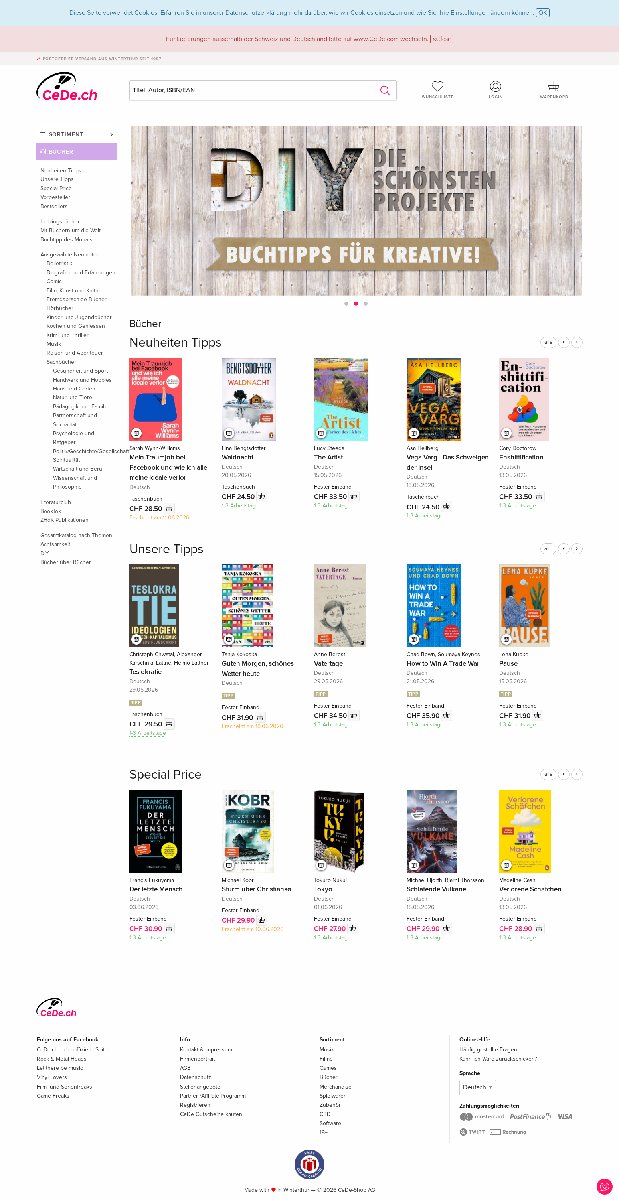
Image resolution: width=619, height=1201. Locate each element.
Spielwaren (333, 1096)
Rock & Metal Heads (62, 1058)
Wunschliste (438, 89)
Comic (54, 281)
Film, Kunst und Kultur (74, 290)
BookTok (50, 511)
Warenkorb (554, 89)
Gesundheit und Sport (80, 370)
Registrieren (195, 1105)
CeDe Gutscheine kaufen (211, 1114)
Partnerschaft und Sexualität (75, 420)
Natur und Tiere (72, 397)
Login (496, 89)
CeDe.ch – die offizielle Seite (72, 1049)
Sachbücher (61, 362)
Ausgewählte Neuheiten (70, 254)
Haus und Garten (74, 388)
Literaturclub (55, 502)
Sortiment (66, 134)
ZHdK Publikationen (64, 520)
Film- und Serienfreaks (64, 1086)
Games (328, 1068)
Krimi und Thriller (68, 335)
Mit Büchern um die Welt (70, 230)
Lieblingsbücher (60, 221)
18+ (324, 1132)
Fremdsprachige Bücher (77, 299)
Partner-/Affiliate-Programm (213, 1096)
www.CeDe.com (376, 39)
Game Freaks (53, 1096)
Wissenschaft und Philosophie (75, 482)
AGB (185, 1068)
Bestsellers (54, 206)
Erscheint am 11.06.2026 (159, 517)
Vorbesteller (55, 197)
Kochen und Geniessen (76, 326)
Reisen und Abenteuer (75, 352)
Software (330, 1123)
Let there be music (60, 1068)
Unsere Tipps (57, 179)
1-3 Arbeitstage (240, 505)
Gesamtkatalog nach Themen (76, 535)
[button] (346, 304)
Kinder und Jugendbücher (79, 317)
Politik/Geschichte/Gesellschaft (85, 451)
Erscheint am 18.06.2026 (252, 726)
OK (542, 13)
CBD (325, 1114)
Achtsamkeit (55, 544)
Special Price (56, 188)
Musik (54, 344)
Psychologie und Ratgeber (73, 438)
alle (548, 342)
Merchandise (336, 1086)
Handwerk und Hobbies (82, 380)
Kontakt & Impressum (206, 1049)
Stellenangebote (200, 1086)
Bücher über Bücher (65, 562)
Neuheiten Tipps (60, 170)
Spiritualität (66, 460)
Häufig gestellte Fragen (488, 1049)
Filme (326, 1058)
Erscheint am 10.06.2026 (252, 929)
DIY (44, 553)
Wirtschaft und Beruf (78, 468)
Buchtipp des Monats (66, 239)
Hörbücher (60, 308)
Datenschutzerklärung (256, 13)
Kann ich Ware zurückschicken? (498, 1058)
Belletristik (59, 263)
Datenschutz (195, 1077)
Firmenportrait (197, 1058)
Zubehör (330, 1105)
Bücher (61, 151)
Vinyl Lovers (52, 1077)
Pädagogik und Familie (81, 406)
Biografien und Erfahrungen (81, 272)
